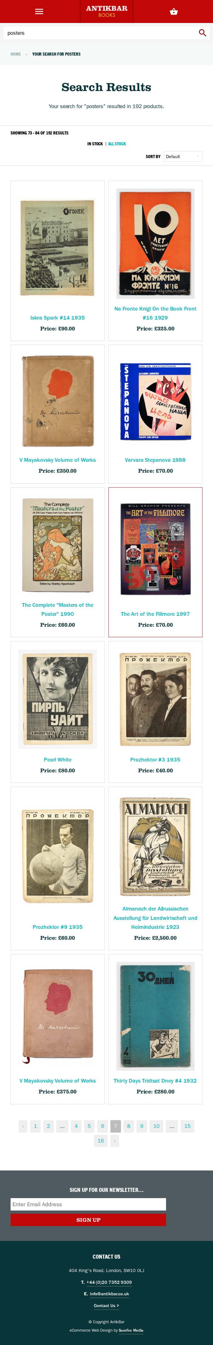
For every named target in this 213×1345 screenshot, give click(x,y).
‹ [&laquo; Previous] (23, 1126)
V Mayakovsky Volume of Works (58, 460)
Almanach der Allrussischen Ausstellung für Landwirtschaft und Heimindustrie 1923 (155, 918)
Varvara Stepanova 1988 (155, 460)
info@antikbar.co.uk (109, 1294)
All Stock (117, 143)
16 (101, 1141)
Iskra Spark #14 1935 (57, 318)
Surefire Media (131, 1330)
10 (156, 1126)
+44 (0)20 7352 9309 (109, 1282)
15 (187, 1126)
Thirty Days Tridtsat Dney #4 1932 (155, 1081)
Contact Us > (106, 1305)
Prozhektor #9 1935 (57, 927)
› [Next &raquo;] (114, 1141)
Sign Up (88, 1220)
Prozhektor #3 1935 (155, 760)
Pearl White (58, 760)
